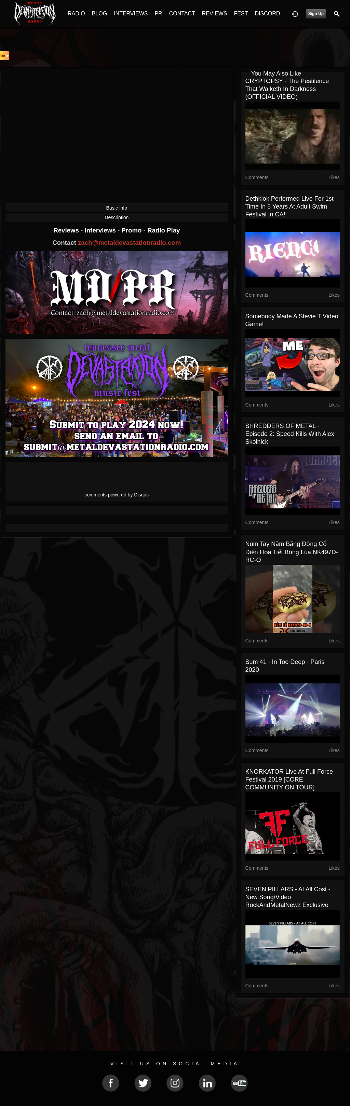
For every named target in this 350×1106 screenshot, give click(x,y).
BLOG (99, 13)
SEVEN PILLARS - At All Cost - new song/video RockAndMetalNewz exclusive (288, 897)
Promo (132, 230)
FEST (241, 13)
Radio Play (163, 230)
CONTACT (182, 13)
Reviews (67, 230)
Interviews (100, 230)
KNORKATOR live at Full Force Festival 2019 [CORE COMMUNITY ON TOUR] (289, 779)
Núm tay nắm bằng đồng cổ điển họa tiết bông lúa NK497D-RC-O (291, 552)
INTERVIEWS (131, 13)
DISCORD (267, 13)
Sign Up (316, 13)
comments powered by (117, 494)
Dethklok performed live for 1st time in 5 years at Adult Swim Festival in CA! (289, 206)
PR (158, 13)
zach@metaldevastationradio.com (129, 242)
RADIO (76, 13)
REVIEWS (214, 13)
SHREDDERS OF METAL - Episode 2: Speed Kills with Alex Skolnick (289, 434)
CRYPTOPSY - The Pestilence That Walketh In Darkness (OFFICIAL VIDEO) (287, 89)
